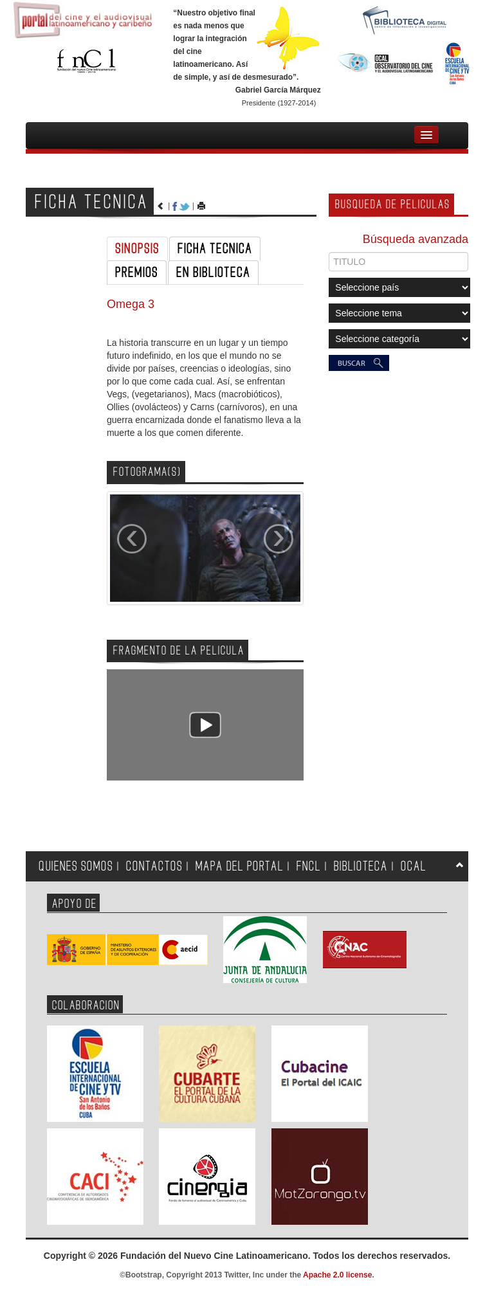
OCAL (413, 866)
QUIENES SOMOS (76, 866)
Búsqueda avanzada (415, 239)
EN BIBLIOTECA (213, 273)
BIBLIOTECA (361, 866)
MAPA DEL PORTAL (240, 866)
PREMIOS (136, 273)
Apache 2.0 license (337, 1274)
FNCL (309, 866)
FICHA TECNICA (215, 249)
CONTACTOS (154, 866)
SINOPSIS (137, 249)
